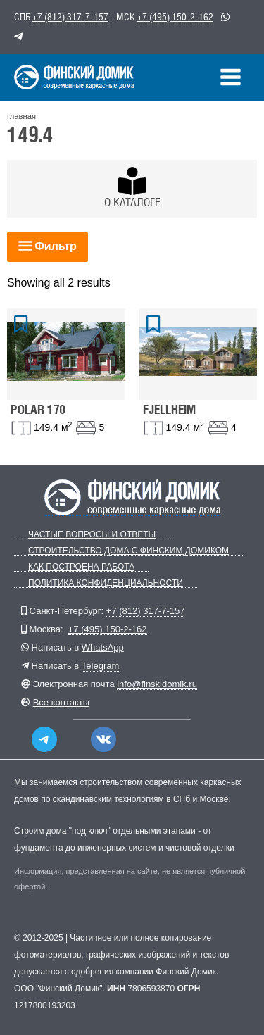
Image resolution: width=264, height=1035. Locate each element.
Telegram (100, 665)
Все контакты (61, 702)
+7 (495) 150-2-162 (175, 17)
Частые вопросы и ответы (92, 534)
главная (21, 116)
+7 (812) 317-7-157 (70, 17)
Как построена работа (81, 567)
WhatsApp (103, 647)
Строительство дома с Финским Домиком (128, 551)
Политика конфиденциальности (105, 583)
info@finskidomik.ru (157, 684)
